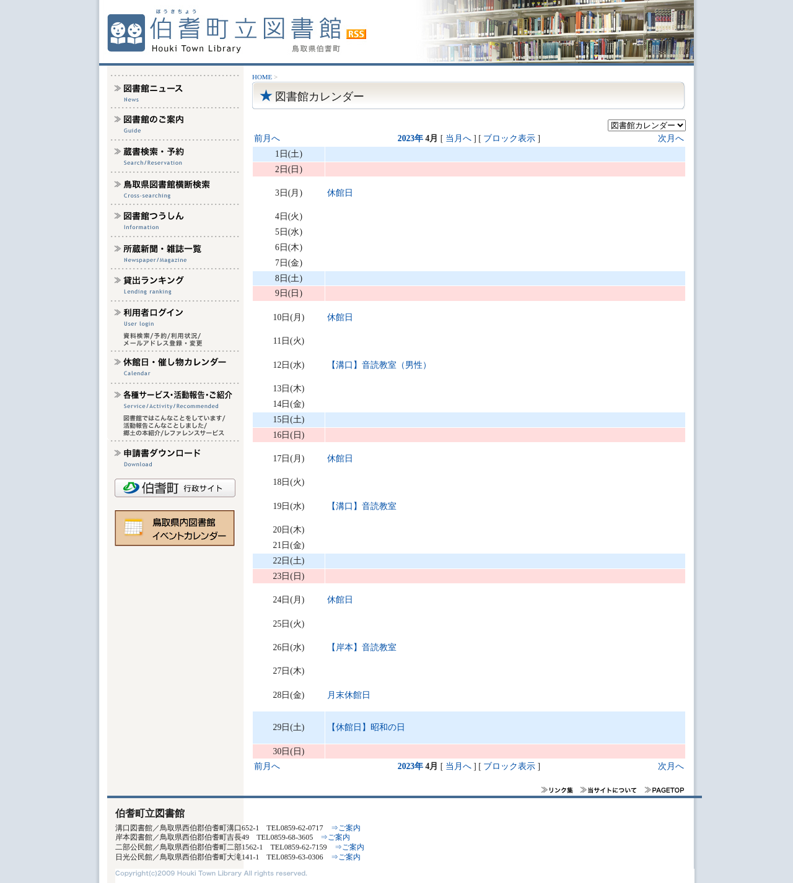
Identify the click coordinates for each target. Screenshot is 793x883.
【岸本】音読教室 (361, 647)
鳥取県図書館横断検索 (175, 188)
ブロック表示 (509, 138)
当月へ (458, 138)
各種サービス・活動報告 (175, 399)
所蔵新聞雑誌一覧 (175, 252)
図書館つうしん (175, 220)
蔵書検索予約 (175, 155)
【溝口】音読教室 (361, 506)
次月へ (671, 138)
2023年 (410, 138)
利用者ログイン (175, 316)
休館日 (340, 193)
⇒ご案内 (346, 828)
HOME (262, 76)
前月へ (267, 138)
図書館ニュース (175, 91)
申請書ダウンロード (175, 456)
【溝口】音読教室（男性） (379, 365)
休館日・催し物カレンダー (175, 366)
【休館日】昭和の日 (366, 727)
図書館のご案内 (175, 123)
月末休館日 (348, 695)
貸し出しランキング (175, 284)
